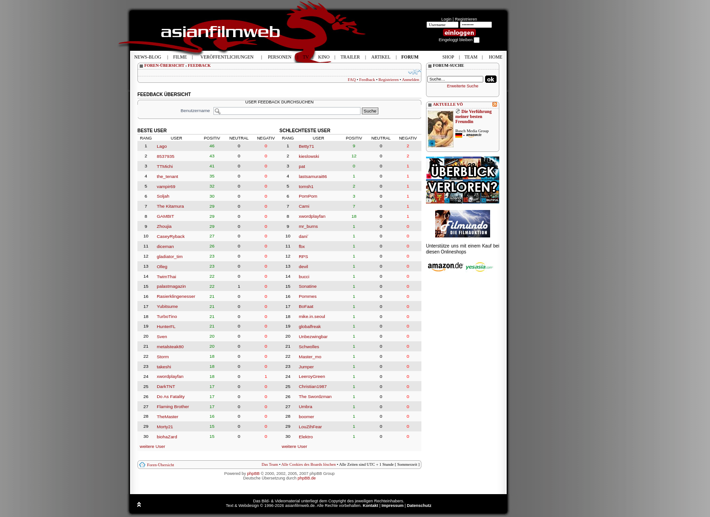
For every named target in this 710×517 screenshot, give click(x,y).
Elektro (306, 436)
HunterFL (166, 326)
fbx (302, 246)
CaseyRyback (171, 236)
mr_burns (308, 226)
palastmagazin (171, 286)
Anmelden (411, 79)
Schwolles (309, 346)
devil (303, 266)
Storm (163, 356)
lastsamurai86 (313, 176)
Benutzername (195, 110)
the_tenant (167, 176)
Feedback (367, 79)
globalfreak (310, 326)
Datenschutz (419, 505)
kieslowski (309, 156)
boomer (306, 416)
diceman (165, 246)
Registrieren (466, 19)
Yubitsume (167, 306)
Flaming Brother (173, 406)
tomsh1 (306, 185)
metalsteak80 (170, 346)
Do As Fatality (171, 396)
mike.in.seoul (312, 316)
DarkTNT (166, 386)
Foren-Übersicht (160, 465)
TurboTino (167, 316)
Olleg (162, 266)
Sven (162, 336)
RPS (303, 256)
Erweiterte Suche (463, 86)
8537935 (165, 156)
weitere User (152, 446)
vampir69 (166, 185)
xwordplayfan (170, 376)
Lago (162, 146)
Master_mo (310, 356)
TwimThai (166, 276)
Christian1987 (313, 386)
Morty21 (165, 426)
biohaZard (167, 436)
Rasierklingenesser (176, 296)
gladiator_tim (170, 256)
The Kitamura (170, 206)
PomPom (308, 196)
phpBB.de (307, 478)
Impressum (393, 505)
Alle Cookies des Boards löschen (308, 464)
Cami (304, 206)
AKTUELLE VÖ (448, 104)
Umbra (305, 406)
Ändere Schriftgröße (414, 72)
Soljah (163, 196)
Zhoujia (164, 226)
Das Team (270, 464)
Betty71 (306, 146)
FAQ (351, 79)
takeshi (164, 366)
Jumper (306, 366)
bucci (304, 276)
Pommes (308, 296)
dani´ (304, 236)
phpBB (253, 473)
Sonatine (308, 286)
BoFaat (306, 306)
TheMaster (167, 416)
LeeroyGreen (312, 376)
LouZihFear (310, 426)
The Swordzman (315, 396)
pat (302, 166)
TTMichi (165, 166)
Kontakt (370, 505)
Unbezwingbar (313, 336)
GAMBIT (165, 216)
